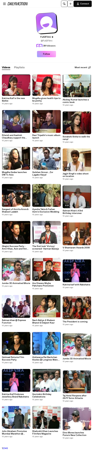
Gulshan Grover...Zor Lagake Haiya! (42, 173)
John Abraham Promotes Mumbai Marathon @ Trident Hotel (14, 432)
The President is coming (75, 321)
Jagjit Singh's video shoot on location (76, 175)
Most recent (83, 67)
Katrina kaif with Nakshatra (76, 284)
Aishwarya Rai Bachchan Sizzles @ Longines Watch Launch (45, 358)
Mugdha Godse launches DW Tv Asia (14, 173)
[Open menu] (4, 4)
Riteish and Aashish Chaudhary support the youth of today (13, 136)
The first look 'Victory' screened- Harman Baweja (45, 247)
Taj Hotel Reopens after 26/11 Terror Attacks (75, 397)
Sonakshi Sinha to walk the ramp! (76, 138)
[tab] (6, 68)
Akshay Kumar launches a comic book (76, 101)
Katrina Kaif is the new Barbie (13, 99)
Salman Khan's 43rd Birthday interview (73, 212)
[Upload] (70, 4)
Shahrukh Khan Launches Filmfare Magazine (45, 432)
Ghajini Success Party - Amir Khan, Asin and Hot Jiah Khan (14, 247)
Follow (46, 54)
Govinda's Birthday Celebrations (41, 395)
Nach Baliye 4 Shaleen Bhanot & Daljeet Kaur (43, 321)
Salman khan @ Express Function (14, 321)
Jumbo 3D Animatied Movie (16, 283)
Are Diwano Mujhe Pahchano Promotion (43, 284)
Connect (82, 3)
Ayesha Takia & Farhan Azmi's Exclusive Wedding (45, 210)
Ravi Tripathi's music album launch (46, 136)
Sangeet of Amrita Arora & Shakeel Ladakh (15, 210)
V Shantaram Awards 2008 (76, 247)
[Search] (64, 4)
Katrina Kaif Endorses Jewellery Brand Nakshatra (15, 395)
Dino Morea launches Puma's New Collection (74, 434)
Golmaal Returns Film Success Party (13, 358)
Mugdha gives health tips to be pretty (46, 99)
